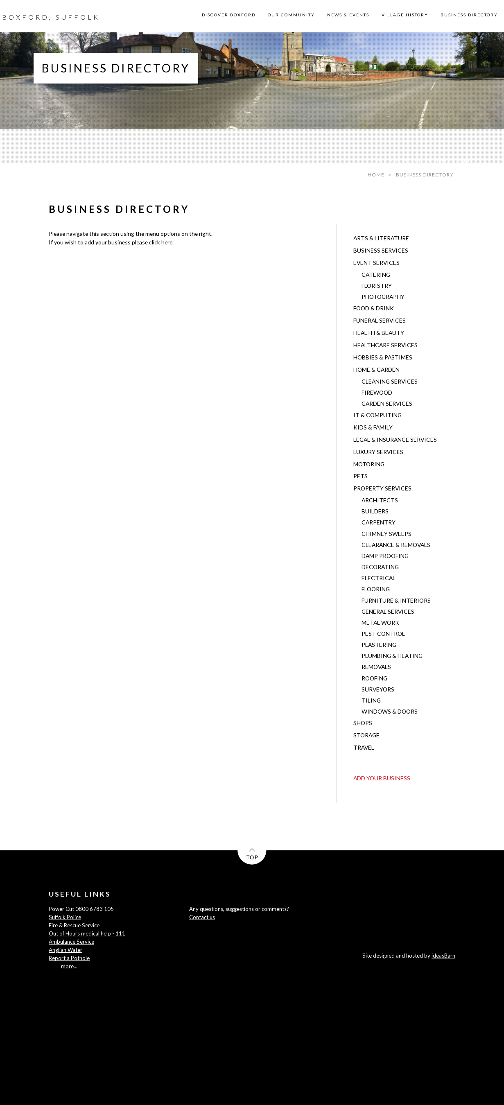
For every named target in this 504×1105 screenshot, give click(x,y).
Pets (360, 475)
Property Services (382, 488)
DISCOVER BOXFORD (228, 14)
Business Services (380, 250)
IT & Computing (377, 414)
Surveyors (378, 689)
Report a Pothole (69, 958)
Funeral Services (379, 320)
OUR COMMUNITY (291, 14)
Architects (380, 500)
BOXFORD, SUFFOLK (51, 17)
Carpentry (379, 522)
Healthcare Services (385, 344)
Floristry (377, 285)
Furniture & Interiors (396, 600)
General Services (388, 611)
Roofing (374, 678)
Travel (363, 747)
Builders (375, 511)
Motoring (368, 464)
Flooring (376, 588)
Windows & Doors (390, 711)
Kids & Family (373, 427)
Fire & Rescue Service (74, 925)
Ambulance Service (71, 941)
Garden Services (387, 403)
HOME (376, 175)
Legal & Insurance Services (395, 439)
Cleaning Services (390, 381)
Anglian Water (65, 950)
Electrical (379, 577)
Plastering (379, 644)
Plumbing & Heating (392, 655)
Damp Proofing (385, 555)
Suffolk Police (65, 917)
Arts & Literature (381, 238)
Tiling (371, 700)
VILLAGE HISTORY (405, 14)
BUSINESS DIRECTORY (469, 14)
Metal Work (380, 622)
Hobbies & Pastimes (382, 357)
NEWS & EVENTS (348, 14)
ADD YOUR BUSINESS (381, 778)
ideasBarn (443, 955)
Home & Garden (376, 369)
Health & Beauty (378, 332)
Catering (376, 274)
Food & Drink (373, 308)
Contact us (202, 917)
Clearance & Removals (396, 544)
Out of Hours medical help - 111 (87, 933)
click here (160, 242)
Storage (366, 735)
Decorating (380, 566)
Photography (383, 296)
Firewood (377, 392)
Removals (376, 666)
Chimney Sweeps (386, 533)
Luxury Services (378, 451)
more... (69, 966)
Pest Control (383, 633)
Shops (362, 722)
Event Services (376, 262)
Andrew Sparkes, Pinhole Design (429, 160)
